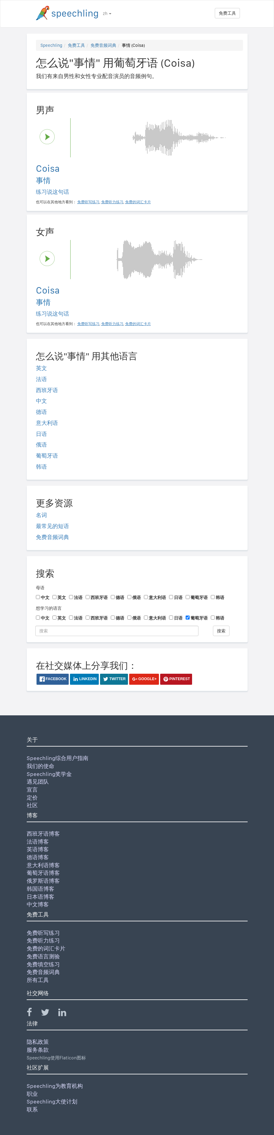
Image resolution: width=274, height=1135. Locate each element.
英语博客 (38, 849)
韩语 (41, 466)
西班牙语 (47, 390)
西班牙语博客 (43, 833)
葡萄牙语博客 (43, 873)
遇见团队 (38, 781)
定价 (32, 797)
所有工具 (38, 980)
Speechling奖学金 (49, 774)
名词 (41, 515)
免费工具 (227, 13)
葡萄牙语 (47, 455)
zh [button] (107, 13)
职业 (32, 1094)
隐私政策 (38, 1042)
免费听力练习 (43, 940)
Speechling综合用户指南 (57, 758)
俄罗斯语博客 (43, 881)
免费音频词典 (103, 45)
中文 (41, 401)
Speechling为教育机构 (55, 1086)
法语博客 (38, 841)
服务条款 (38, 1050)
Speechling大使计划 (52, 1101)
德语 (41, 412)
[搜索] (117, 631)
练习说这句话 (52, 192)
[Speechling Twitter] (49, 1013)
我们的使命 (40, 766)
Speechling (51, 45)
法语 (41, 379)
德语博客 (38, 857)
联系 (32, 1109)
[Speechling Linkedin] (66, 1013)
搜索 (221, 630)
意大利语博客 (43, 865)
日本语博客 (40, 896)
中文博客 (38, 904)
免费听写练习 (43, 933)
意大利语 (47, 423)
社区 (32, 805)
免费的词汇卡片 (46, 948)
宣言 (32, 789)
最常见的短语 (52, 526)
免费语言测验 (43, 956)
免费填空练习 (43, 964)
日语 (41, 434)
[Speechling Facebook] (33, 1013)
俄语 (41, 444)
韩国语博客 (40, 889)
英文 (41, 368)
